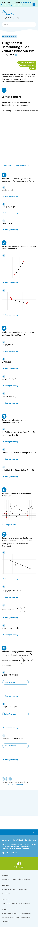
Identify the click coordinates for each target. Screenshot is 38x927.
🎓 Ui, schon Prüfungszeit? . (16, 3)
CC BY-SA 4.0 (6, 784)
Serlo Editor (6, 903)
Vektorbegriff (9, 36)
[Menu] (34, 4)
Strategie (6, 165)
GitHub (23, 889)
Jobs (16, 889)
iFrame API (26, 903)
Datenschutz (6, 914)
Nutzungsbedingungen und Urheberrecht (17, 917)
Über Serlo (5, 879)
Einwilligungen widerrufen (21, 914)
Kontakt (13, 879)
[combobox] (19, 24)
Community (6, 893)
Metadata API (16, 903)
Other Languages (24, 879)
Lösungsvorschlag (21, 165)
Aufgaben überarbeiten (26, 62)
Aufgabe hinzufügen (27, 65)
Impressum (6, 921)
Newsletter (6, 889)
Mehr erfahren (9, 853)
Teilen (32, 68)
